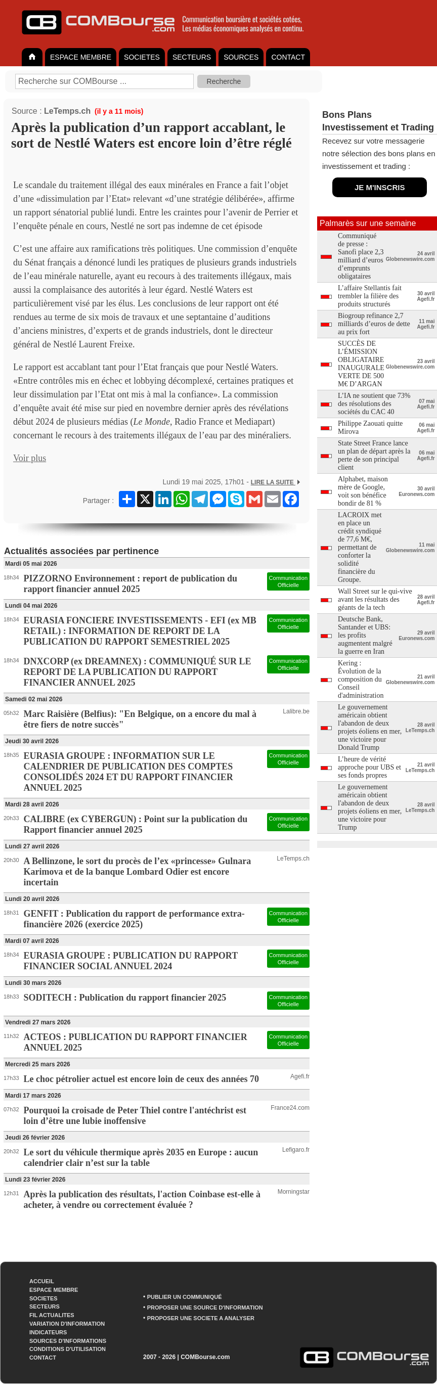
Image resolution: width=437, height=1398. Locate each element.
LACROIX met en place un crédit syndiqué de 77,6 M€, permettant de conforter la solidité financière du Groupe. (360, 547)
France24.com (290, 1107)
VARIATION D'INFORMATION (67, 1324)
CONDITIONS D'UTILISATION (67, 1349)
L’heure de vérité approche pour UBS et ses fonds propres (369, 767)
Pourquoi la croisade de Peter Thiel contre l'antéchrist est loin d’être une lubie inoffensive (135, 1115)
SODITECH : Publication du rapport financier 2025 (125, 998)
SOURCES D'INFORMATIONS (67, 1341)
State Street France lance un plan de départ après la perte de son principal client (374, 455)
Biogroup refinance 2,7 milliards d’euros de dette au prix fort (374, 324)
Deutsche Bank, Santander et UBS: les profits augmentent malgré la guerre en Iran (365, 635)
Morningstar (294, 1191)
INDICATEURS (48, 1332)
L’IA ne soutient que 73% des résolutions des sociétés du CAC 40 (374, 404)
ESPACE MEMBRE (80, 57)
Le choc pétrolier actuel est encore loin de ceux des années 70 (141, 1079)
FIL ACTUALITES (51, 1315)
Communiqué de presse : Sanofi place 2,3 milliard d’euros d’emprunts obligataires (361, 256)
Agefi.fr (300, 1076)
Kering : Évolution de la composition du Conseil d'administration (360, 679)
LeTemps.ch (67, 111)
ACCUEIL (41, 1281)
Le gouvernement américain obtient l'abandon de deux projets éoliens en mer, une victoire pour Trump (370, 807)
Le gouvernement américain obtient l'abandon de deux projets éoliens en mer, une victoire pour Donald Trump (370, 727)
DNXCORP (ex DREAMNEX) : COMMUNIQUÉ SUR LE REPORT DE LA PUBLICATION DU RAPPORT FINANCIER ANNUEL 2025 (137, 672)
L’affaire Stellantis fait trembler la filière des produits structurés (370, 296)
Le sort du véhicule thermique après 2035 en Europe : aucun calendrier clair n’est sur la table (141, 1157)
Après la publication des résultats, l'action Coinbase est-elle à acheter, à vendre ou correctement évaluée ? (142, 1199)
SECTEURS (191, 57)
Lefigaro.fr (296, 1149)
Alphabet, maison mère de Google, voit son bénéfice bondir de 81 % (363, 491)
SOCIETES (142, 57)
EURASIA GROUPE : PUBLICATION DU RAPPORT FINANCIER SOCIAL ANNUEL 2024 (131, 961)
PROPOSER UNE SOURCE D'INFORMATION (205, 1307)
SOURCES (241, 57)
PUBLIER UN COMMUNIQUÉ (184, 1297)
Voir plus (29, 458)
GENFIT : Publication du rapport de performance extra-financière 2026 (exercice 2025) (134, 919)
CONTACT (288, 57)
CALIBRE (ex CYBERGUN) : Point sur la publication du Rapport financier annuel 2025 (136, 824)
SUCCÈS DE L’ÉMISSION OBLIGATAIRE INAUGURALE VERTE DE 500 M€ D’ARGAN (361, 364)
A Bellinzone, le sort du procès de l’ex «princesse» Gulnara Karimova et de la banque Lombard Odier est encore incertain (137, 871)
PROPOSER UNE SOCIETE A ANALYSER (200, 1318)
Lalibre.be (296, 711)
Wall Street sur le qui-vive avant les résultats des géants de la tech (375, 599)
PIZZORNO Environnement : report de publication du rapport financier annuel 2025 (130, 583)
